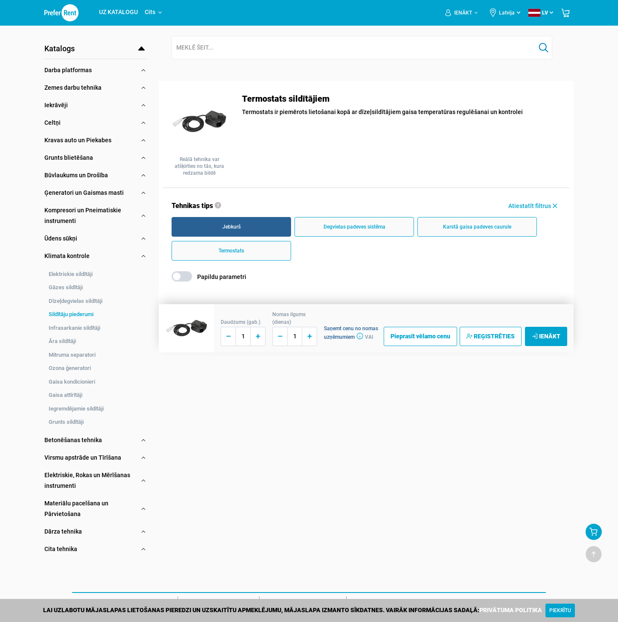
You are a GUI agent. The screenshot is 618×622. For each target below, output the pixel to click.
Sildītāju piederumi (71, 314)
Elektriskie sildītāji (71, 274)
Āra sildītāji (62, 341)
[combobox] (354, 48)
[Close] (560, 610)
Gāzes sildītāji (66, 287)
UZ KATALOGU (118, 12)
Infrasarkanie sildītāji (74, 328)
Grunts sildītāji (66, 422)
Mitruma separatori (72, 355)
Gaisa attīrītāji (65, 395)
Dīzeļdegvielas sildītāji (75, 301)
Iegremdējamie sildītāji (76, 408)
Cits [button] (154, 12)
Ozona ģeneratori (70, 368)
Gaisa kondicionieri (72, 381)
